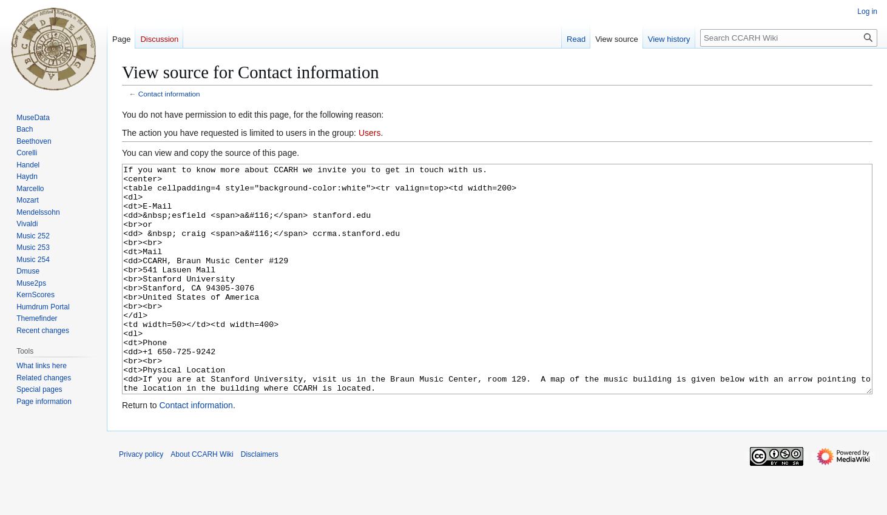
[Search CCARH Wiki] (788, 38)
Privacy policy (141, 500)
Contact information (169, 94)
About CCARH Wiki (201, 500)
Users (370, 133)
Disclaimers (259, 500)
